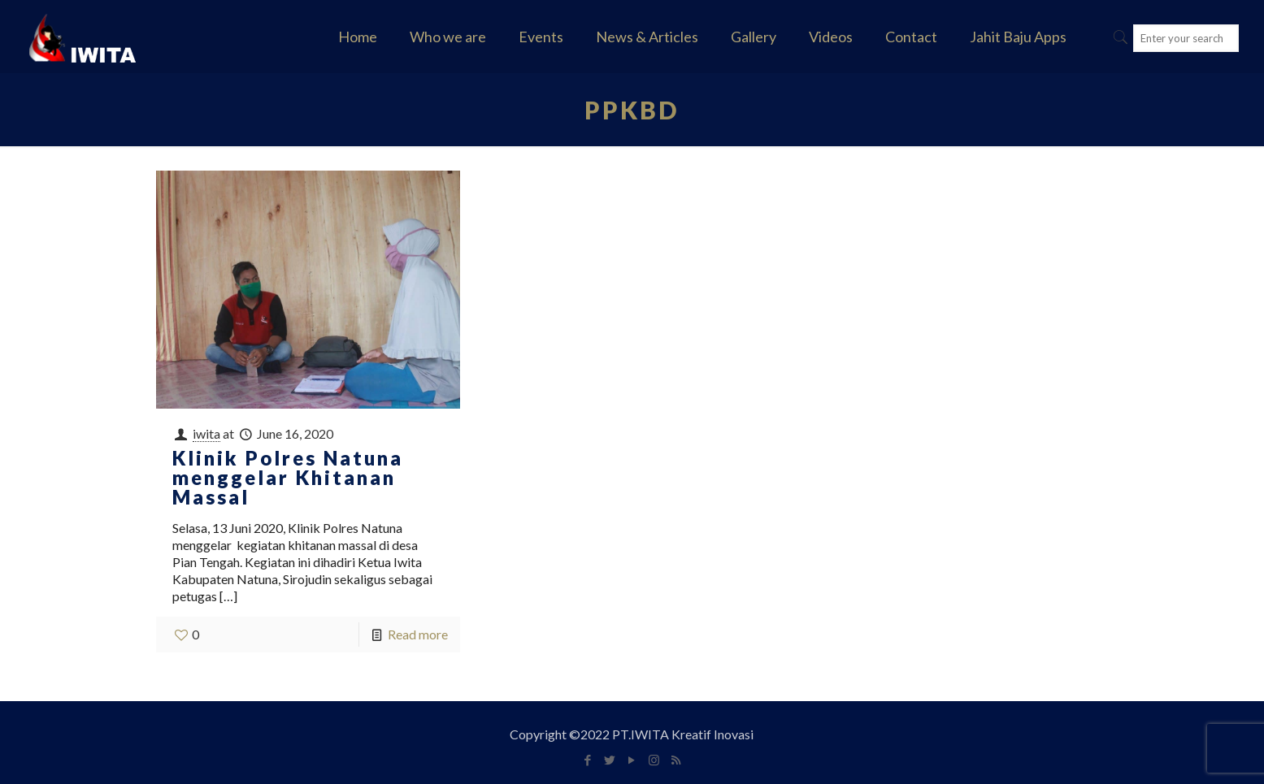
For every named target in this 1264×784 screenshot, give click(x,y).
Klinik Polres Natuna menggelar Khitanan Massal (287, 477)
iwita (206, 433)
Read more (418, 634)
